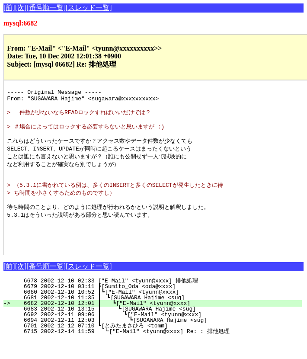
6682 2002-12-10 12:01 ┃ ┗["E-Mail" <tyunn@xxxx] (157, 322)
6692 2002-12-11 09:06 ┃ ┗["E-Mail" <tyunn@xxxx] (156, 333)
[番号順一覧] (46, 7)
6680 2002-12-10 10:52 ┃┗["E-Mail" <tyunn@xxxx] (158, 311)
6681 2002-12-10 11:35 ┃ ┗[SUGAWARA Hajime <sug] (157, 317)
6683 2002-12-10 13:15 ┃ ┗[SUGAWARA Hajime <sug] (156, 328)
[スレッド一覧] (89, 7)
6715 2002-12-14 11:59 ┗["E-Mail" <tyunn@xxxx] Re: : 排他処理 (157, 350)
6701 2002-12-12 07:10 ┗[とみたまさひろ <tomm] (156, 345)
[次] (21, 7)
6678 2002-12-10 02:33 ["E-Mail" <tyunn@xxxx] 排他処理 (159, 300)
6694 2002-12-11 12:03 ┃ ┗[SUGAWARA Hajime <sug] (155, 339)
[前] (9, 7)
